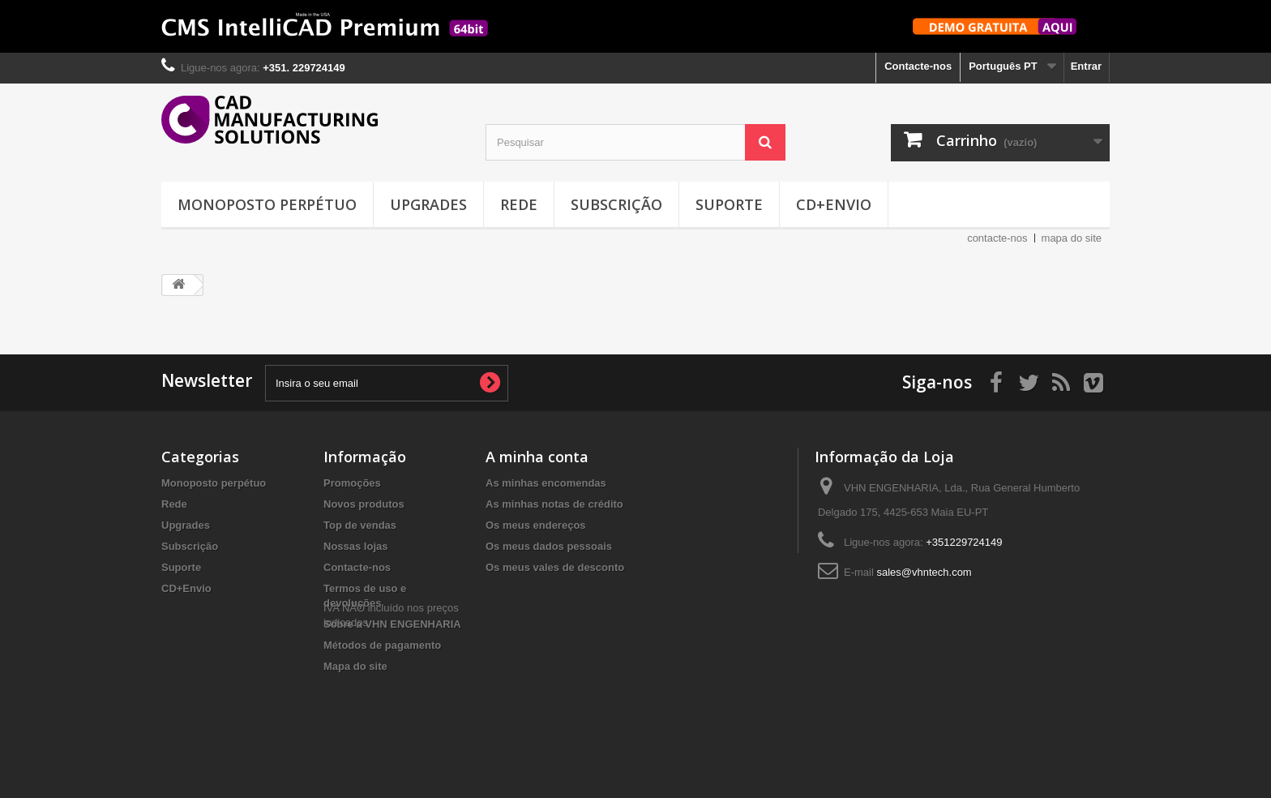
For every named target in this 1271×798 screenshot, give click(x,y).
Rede (518, 204)
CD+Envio (833, 204)
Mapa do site (355, 666)
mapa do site (1072, 238)
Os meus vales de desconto (555, 567)
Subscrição (616, 204)
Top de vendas (359, 525)
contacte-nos (997, 238)
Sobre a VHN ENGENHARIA (392, 624)
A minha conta (537, 456)
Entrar (1086, 66)
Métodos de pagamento (382, 645)
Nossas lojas (355, 546)
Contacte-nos (918, 66)
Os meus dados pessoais (549, 546)
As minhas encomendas (546, 483)
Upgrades (428, 204)
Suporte (729, 204)
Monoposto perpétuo (267, 204)
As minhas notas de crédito (554, 504)
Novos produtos (363, 504)
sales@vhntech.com (923, 572)
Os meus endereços (536, 525)
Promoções (352, 483)
